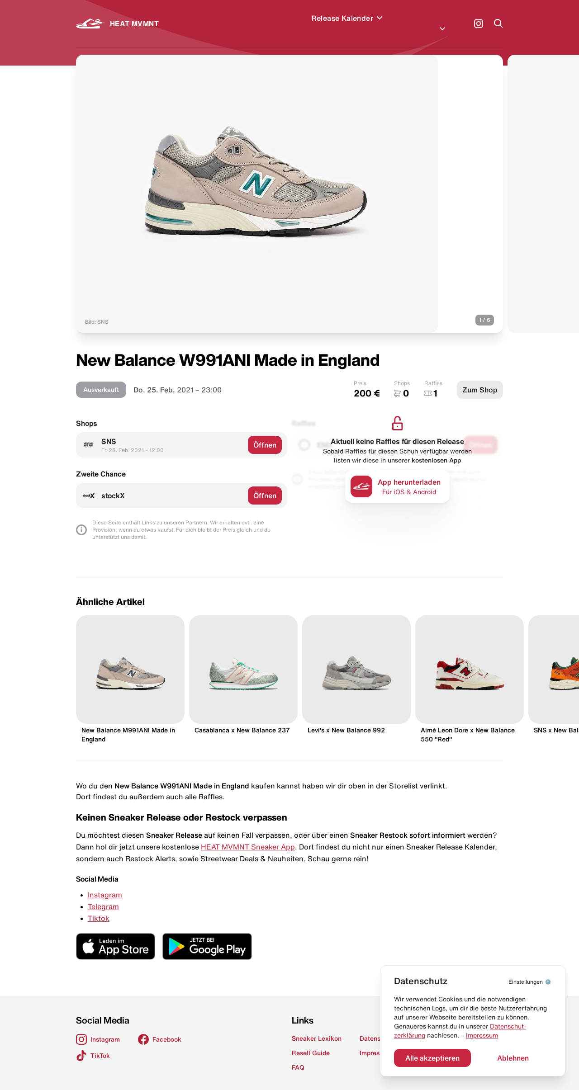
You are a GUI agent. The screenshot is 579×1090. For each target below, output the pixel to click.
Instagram (105, 883)
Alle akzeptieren (432, 1058)
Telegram (103, 895)
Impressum (482, 1035)
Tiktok (98, 907)
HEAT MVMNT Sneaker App (248, 836)
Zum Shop (480, 378)
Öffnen (264, 434)
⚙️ (529, 982)
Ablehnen (513, 1058)
